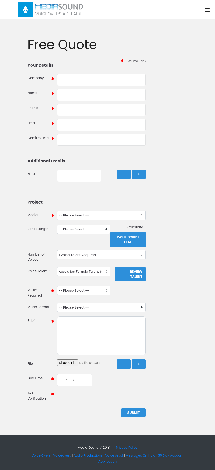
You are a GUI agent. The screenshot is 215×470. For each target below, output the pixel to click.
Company (36, 78)
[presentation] (91, 398)
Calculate (136, 227)
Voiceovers (62, 455)
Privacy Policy (126, 447)
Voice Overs (41, 455)
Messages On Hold (140, 455)
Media (33, 215)
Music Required (35, 293)
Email (32, 123)
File (30, 363)
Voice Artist (114, 455)
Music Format (38, 307)
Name (32, 92)
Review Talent (136, 274)
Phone (33, 107)
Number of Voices (36, 257)
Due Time (35, 378)
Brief (31, 320)
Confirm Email (39, 138)
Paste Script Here (128, 239)
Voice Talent (37, 271)
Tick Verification (37, 396)
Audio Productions (88, 455)
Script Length (38, 228)
